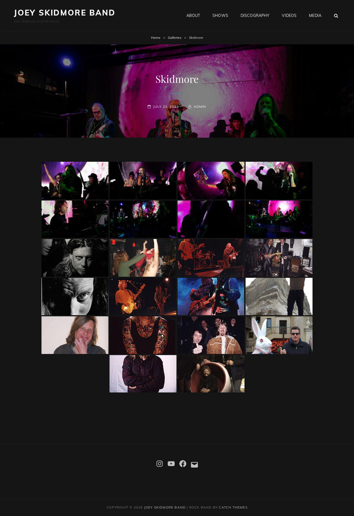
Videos (289, 15)
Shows (220, 15)
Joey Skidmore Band (64, 12)
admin (200, 106)
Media (315, 15)
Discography (255, 15)
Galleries (174, 37)
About (193, 15)
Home (155, 37)
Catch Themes (233, 507)
